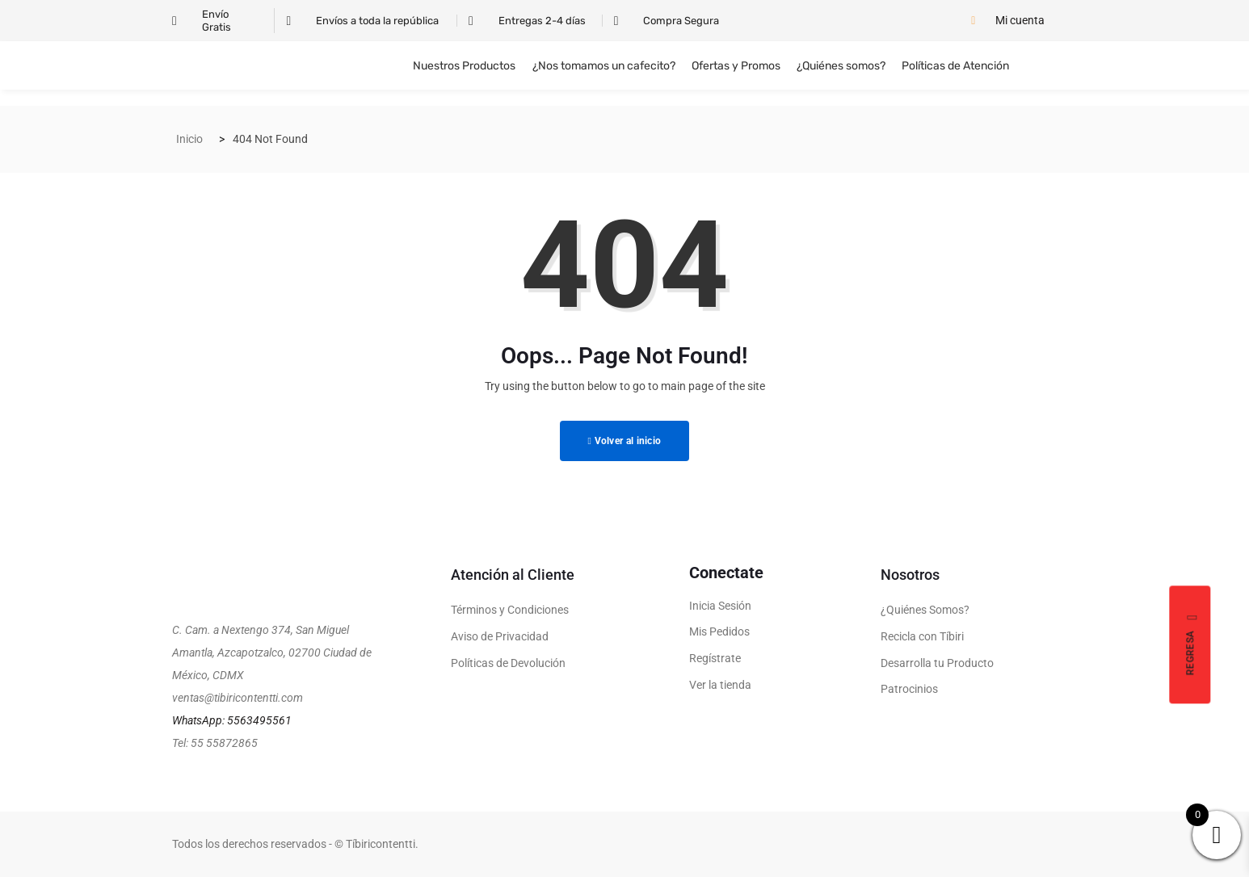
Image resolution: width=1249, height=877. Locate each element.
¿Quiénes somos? (841, 66)
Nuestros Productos (465, 66)
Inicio (189, 138)
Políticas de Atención (955, 66)
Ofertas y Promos (736, 66)
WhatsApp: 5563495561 (232, 720)
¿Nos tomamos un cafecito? (603, 66)
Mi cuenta (1020, 20)
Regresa (1193, 644)
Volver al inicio (625, 441)
